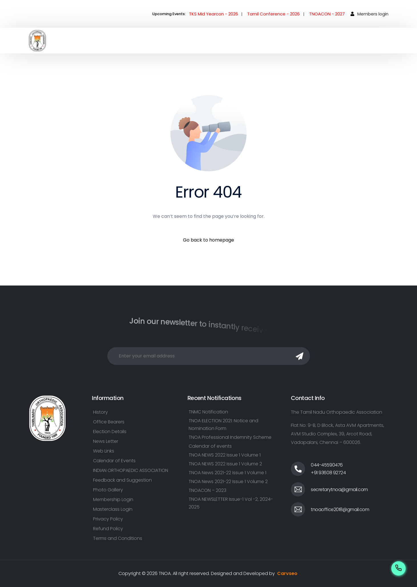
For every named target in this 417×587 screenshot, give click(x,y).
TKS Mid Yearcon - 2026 (213, 14)
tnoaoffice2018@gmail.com (340, 509)
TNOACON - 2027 (327, 14)
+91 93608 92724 (328, 472)
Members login (372, 14)
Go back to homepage (208, 240)
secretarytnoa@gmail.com (339, 489)
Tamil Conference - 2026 (273, 14)
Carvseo (287, 573)
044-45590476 (327, 465)
